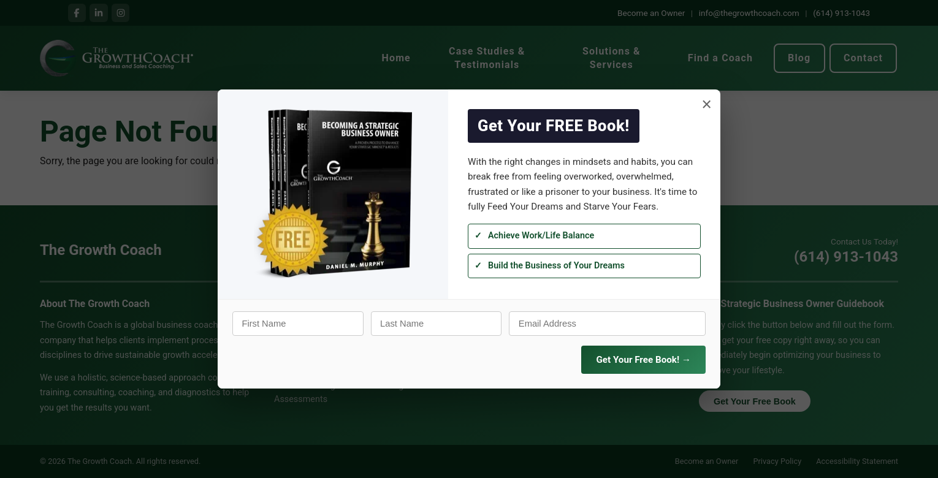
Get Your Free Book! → (643, 359)
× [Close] (706, 104)
